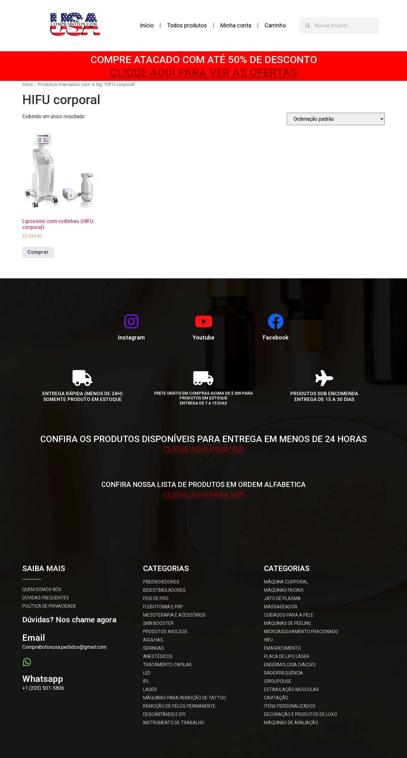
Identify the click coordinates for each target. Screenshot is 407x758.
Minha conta (235, 25)
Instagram (131, 337)
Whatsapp (42, 679)
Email (33, 638)
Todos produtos (187, 25)
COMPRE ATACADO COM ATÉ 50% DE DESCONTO (203, 60)
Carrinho (275, 25)
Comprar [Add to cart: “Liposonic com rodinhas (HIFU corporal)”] (38, 252)
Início (147, 25)
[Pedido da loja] (336, 119)
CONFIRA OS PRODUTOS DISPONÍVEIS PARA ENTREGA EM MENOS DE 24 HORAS (203, 439)
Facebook (275, 337)
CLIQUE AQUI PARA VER (203, 448)
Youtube (203, 337)
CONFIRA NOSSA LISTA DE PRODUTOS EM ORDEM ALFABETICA (203, 485)
